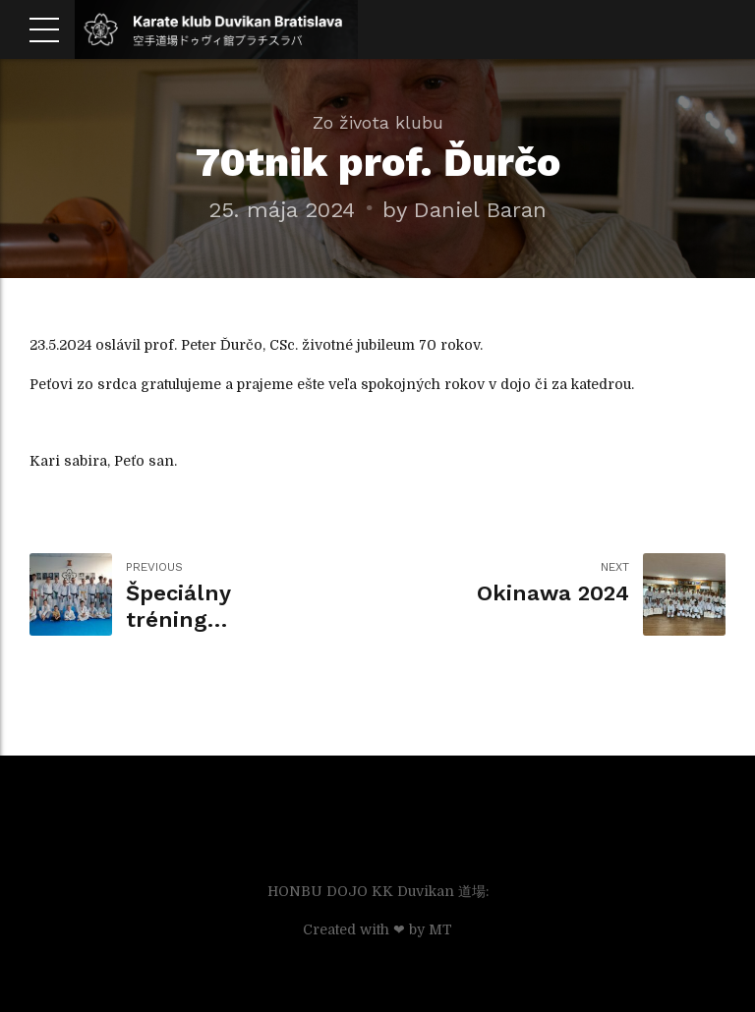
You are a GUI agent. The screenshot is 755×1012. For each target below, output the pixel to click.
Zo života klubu (378, 122)
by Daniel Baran (464, 209)
